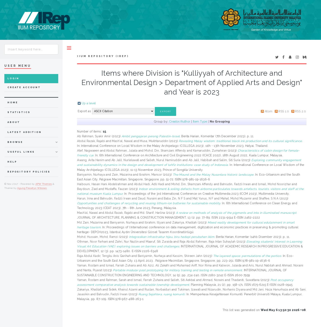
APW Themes (43, 183)
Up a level (88, 103)
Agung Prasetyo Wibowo (32, 188)
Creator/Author (179, 121)
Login (13, 78)
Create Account (24, 87)
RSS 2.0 (300, 111)
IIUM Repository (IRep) (102, 56)
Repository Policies (28, 171)
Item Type (200, 121)
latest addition (24, 132)
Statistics (18, 112)
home (12, 102)
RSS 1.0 (284, 111)
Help (12, 161)
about (13, 122)
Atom (269, 111)
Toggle (69, 48)
